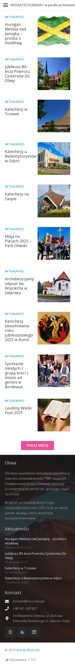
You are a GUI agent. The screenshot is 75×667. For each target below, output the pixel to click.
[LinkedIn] (34, 632)
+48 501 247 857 (25, 608)
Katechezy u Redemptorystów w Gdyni (20, 156)
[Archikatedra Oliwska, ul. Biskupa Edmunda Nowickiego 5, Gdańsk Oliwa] (9, 618)
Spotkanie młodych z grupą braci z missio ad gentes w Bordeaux (16, 375)
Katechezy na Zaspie (17, 196)
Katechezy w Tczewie (16, 111)
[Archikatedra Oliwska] (10, 632)
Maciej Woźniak (28, 650)
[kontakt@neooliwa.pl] (9, 601)
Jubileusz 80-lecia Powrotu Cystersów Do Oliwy (17, 73)
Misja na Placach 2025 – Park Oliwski (18, 241)
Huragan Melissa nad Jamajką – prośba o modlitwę (15, 34)
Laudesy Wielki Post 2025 (18, 410)
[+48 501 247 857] (9, 608)
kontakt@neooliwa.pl (28, 601)
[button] (6, 5)
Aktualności (14, 17)
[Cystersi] (22, 632)
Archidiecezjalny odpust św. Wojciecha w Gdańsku (19, 285)
